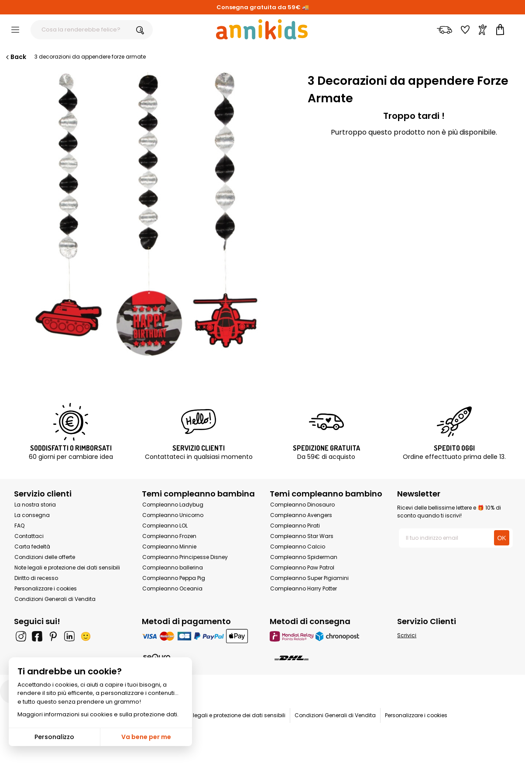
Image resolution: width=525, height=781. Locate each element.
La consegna (32, 515)
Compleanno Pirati (295, 525)
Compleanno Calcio (297, 546)
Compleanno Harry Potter (303, 588)
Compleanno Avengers (301, 515)
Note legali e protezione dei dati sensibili (67, 567)
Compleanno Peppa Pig (173, 578)
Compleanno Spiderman (303, 557)
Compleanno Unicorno (172, 515)
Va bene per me (146, 736)
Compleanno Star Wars (301, 536)
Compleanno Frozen (169, 536)
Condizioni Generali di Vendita (55, 599)
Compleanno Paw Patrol (302, 567)
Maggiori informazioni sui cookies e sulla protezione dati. (97, 714)
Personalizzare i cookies (45, 588)
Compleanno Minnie (169, 546)
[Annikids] (262, 29)
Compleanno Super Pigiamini (309, 578)
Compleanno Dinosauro (302, 504)
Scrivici (406, 635)
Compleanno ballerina (172, 567)
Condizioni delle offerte (44, 557)
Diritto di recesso (36, 578)
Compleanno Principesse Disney (185, 557)
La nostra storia (35, 504)
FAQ (19, 525)
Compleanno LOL (165, 525)
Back (15, 56)
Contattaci (29, 536)
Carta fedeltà (32, 546)
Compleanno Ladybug (172, 504)
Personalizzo (54, 736)
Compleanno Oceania (172, 588)
